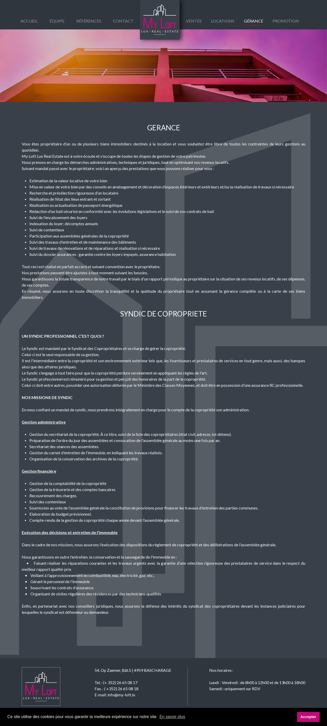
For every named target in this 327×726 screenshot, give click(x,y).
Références (88, 20)
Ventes (194, 20)
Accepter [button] (308, 717)
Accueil (29, 20)
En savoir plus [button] (172, 716)
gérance (253, 20)
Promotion (286, 20)
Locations (222, 20)
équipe (57, 20)
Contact (123, 20)
